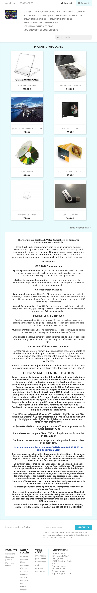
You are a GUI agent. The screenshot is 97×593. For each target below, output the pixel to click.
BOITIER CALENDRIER (27, 85)
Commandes (40, 561)
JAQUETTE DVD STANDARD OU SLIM (27, 128)
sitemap (23, 586)
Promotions (10, 554)
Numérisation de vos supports (41, 29)
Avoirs (37, 565)
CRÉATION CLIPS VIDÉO (35, 19)
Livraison (24, 556)
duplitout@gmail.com (62, 573)
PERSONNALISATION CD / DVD (38, 26)
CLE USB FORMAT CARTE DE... (70, 85)
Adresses (39, 568)
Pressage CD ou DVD (74, 11)
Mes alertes (40, 571)
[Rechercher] (73, 37)
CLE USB (28, 11)
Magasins (24, 589)
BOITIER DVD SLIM (70, 128)
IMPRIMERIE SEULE (33, 22)
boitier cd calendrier (27, 215)
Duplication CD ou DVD (47, 11)
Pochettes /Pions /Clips (69, 15)
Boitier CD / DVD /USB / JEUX (38, 15)
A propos (24, 571)
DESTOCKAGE (51, 22)
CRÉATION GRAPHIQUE (60, 19)
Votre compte (39, 551)
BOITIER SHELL (27, 171)
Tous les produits (81, 227)
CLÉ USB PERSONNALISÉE (70, 215)
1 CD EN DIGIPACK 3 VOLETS (70, 171)
